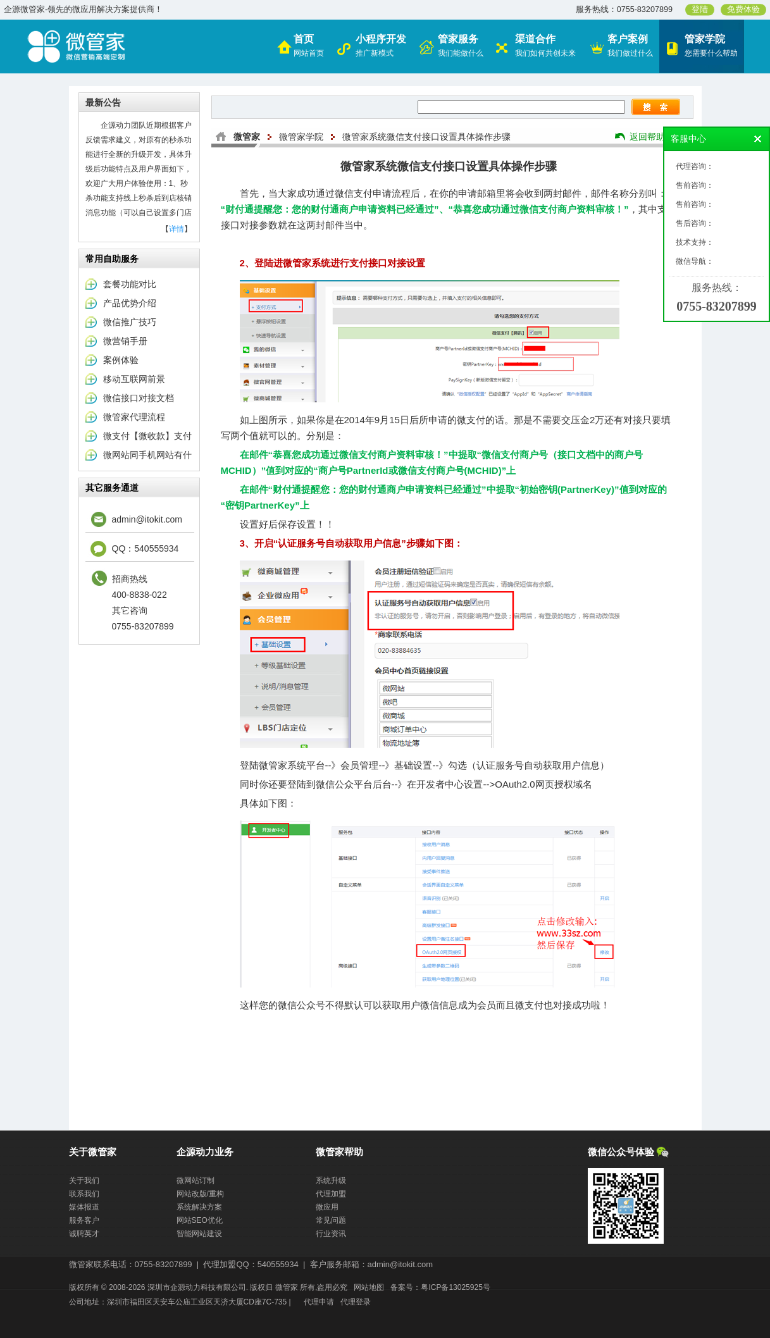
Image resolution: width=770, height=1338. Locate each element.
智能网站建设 (199, 1233)
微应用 (327, 1207)
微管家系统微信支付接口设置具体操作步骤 (426, 137)
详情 (176, 229)
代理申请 (319, 1302)
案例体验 (121, 360)
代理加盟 (331, 1193)
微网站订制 (195, 1180)
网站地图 (369, 1287)
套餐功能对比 (129, 284)
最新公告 (103, 102)
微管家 (246, 137)
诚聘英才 (84, 1233)
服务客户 (84, 1220)
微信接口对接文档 (138, 398)
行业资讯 (331, 1233)
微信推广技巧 (129, 322)
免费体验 (743, 9)
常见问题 (331, 1220)
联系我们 (84, 1193)
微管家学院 (301, 137)
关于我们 (84, 1180)
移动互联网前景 (134, 379)
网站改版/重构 (200, 1193)
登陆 (700, 9)
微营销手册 (125, 341)
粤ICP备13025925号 (455, 1287)
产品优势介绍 (129, 303)
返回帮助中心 (656, 137)
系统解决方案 (199, 1207)
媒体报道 (84, 1207)
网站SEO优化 (200, 1220)
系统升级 (331, 1180)
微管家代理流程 (134, 417)
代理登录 (355, 1302)
